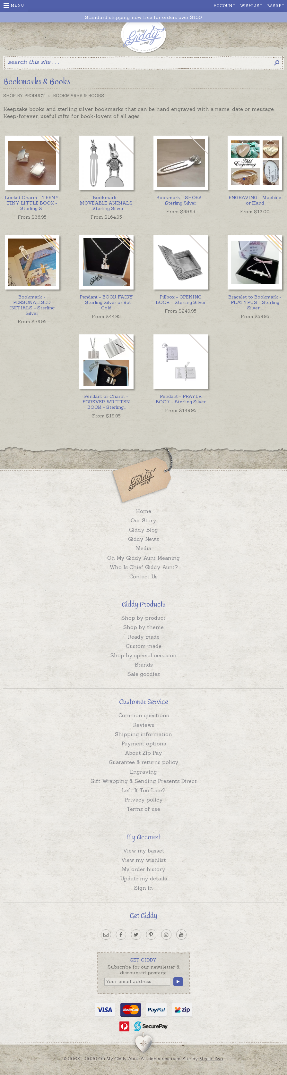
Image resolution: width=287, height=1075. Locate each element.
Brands (144, 664)
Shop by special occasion (143, 655)
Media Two (211, 1059)
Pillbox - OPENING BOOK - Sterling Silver (181, 299)
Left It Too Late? (143, 790)
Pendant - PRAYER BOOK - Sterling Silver (181, 399)
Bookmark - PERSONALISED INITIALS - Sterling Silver (32, 305)
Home (143, 511)
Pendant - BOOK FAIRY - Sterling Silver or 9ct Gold (106, 302)
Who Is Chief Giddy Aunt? (143, 567)
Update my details (143, 878)
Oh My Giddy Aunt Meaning (143, 558)
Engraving (143, 771)
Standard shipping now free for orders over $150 (143, 17)
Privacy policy (144, 799)
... (32, 203)
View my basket (143, 850)
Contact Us (143, 576)
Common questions (143, 715)
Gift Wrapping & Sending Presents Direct (144, 781)
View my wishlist (143, 860)
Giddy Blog (143, 529)
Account (224, 5)
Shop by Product (24, 95)
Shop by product (143, 618)
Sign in (143, 888)
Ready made (144, 637)
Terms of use (143, 809)
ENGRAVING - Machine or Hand (255, 200)
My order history (143, 869)
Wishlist (251, 5)
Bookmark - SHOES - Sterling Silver (180, 200)
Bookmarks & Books (78, 95)
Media (143, 548)
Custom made (143, 646)
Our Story (143, 520)
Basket (275, 5)
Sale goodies (143, 674)
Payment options (143, 743)
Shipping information (143, 734)
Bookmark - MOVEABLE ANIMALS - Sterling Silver (106, 203)
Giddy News (143, 539)
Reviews (143, 725)
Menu (14, 5)
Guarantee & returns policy (143, 762)
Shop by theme (143, 627)
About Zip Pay (143, 753)
